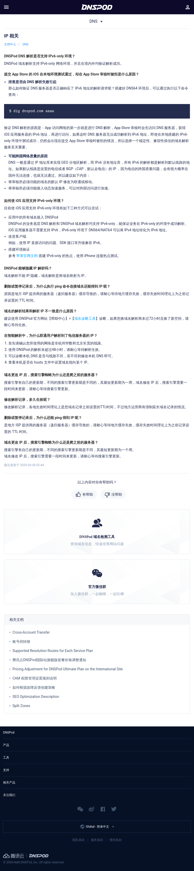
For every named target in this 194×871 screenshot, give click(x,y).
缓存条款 (116, 840)
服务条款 (97, 840)
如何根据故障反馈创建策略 (33, 687)
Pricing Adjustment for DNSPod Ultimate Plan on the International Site (67, 669)
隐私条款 (78, 840)
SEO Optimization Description (35, 697)
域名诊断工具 (85, 318)
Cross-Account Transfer (31, 632)
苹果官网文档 (27, 256)
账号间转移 (21, 641)
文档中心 (10, 44)
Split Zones (21, 706)
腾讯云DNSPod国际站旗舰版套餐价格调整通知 (49, 660)
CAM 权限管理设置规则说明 (34, 678)
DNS (25, 44)
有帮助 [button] (87, 494)
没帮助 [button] (116, 494)
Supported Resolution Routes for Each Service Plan (52, 651)
